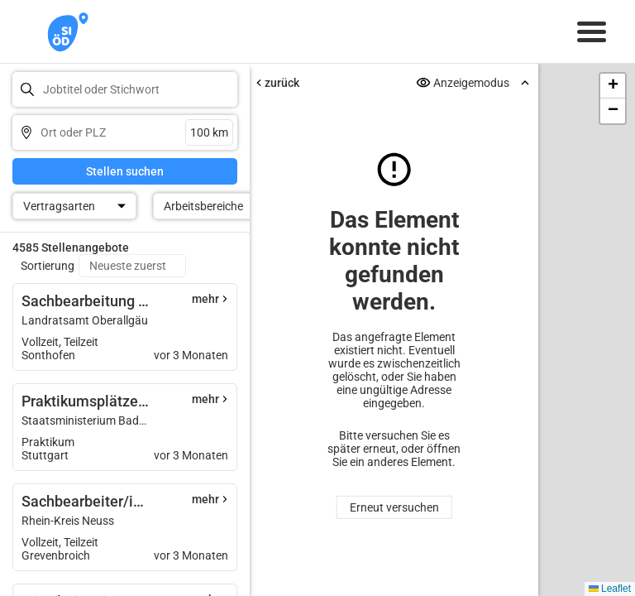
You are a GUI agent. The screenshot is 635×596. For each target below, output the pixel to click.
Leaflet (610, 588)
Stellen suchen (125, 171)
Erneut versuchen (394, 507)
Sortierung (47, 265)
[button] (612, 86)
